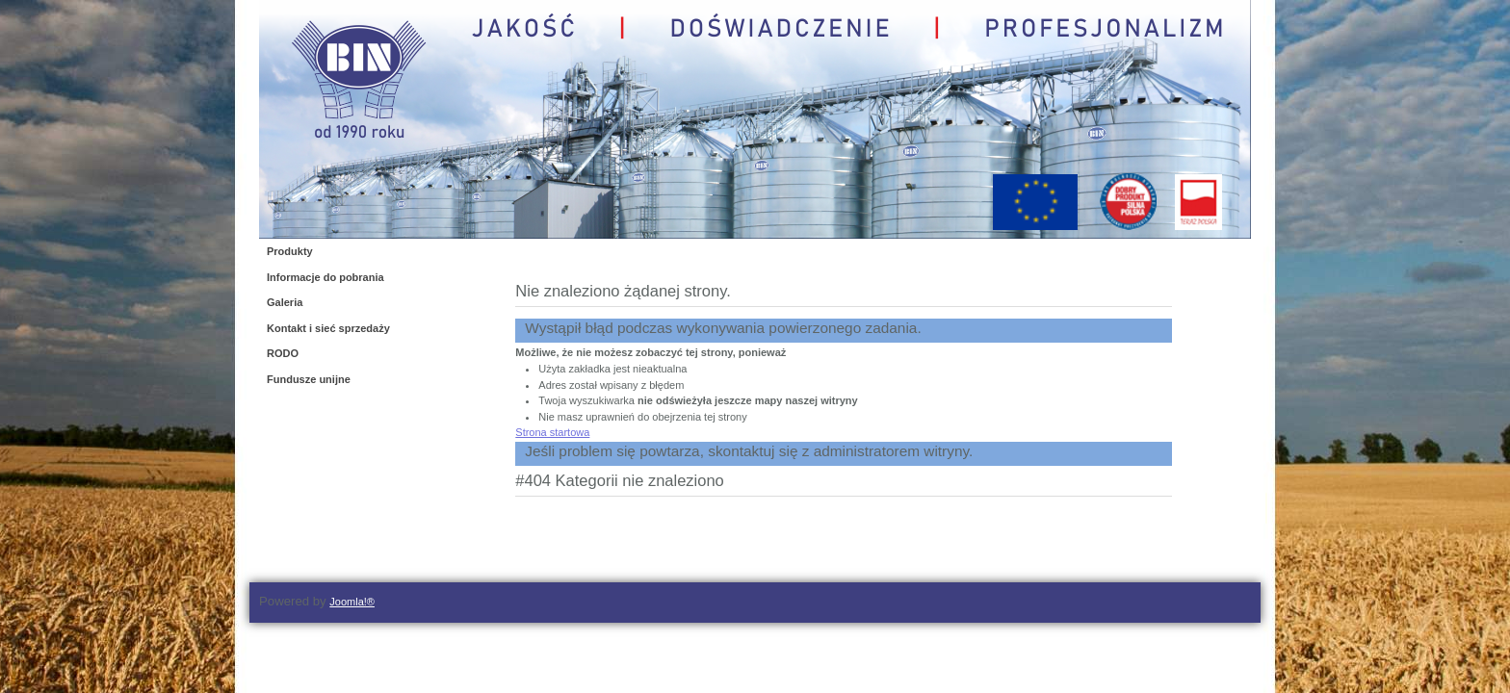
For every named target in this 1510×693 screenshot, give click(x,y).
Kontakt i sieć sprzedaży (328, 328)
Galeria (284, 302)
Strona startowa (552, 432)
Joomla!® (352, 601)
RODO (283, 353)
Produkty (290, 251)
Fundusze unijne (309, 379)
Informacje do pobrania (325, 277)
